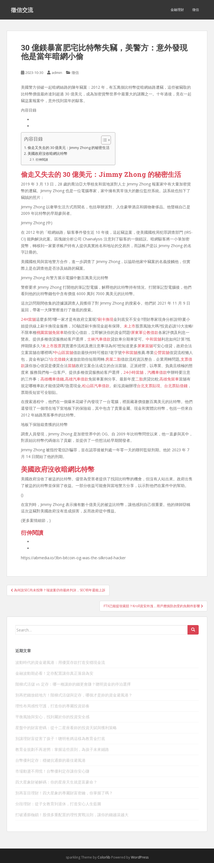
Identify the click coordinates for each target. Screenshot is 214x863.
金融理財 (177, 9)
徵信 (195, 9)
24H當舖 (28, 319)
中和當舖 (153, 339)
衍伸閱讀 (42, 159)
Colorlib (104, 857)
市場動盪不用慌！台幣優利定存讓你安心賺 (52, 771)
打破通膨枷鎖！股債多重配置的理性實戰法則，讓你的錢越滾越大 (71, 814)
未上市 (129, 326)
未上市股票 (52, 345)
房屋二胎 (113, 359)
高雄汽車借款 (76, 379)
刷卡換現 (105, 319)
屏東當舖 (145, 345)
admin (57, 72)
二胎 (139, 379)
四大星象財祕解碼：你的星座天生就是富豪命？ (56, 782)
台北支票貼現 (148, 385)
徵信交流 (22, 9)
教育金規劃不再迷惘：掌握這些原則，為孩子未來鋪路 (62, 749)
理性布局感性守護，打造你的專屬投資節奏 (52, 705)
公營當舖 (161, 352)
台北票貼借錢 (176, 385)
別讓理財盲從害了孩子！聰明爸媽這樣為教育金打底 (60, 738)
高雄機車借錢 (52, 379)
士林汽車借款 (99, 339)
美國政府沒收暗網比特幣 (47, 153)
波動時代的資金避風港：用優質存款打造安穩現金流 (60, 662)
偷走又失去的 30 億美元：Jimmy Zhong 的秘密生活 (69, 147)
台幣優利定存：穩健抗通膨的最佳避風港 (50, 760)
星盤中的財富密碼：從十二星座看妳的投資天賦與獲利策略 (66, 727)
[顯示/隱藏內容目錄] (103, 140)
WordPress (140, 857)
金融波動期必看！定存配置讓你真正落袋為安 (54, 673)
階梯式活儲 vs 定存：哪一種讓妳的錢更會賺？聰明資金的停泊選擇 (73, 684)
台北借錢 (57, 359)
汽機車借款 (157, 372)
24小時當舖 (133, 372)
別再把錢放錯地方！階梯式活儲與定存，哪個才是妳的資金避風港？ (73, 695)
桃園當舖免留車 (50, 332)
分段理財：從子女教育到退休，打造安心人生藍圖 (58, 803)
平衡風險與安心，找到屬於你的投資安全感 (52, 716)
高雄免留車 (169, 379)
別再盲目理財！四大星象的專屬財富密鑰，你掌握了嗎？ (64, 792)
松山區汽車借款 (96, 385)
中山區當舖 (63, 352)
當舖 (72, 365)
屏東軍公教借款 (144, 332)
